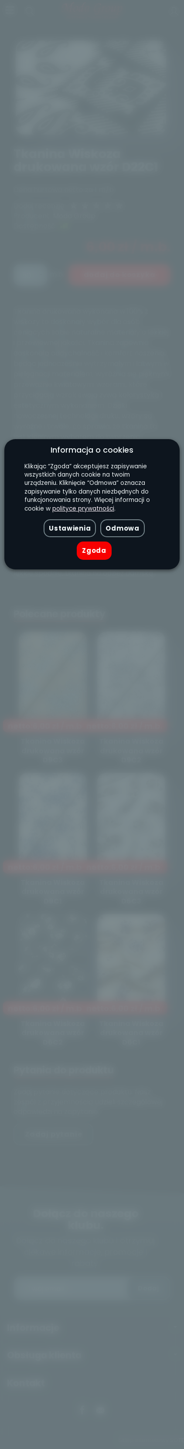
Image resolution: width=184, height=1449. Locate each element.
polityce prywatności (83, 508)
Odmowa (122, 528)
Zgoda (94, 550)
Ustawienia (70, 528)
